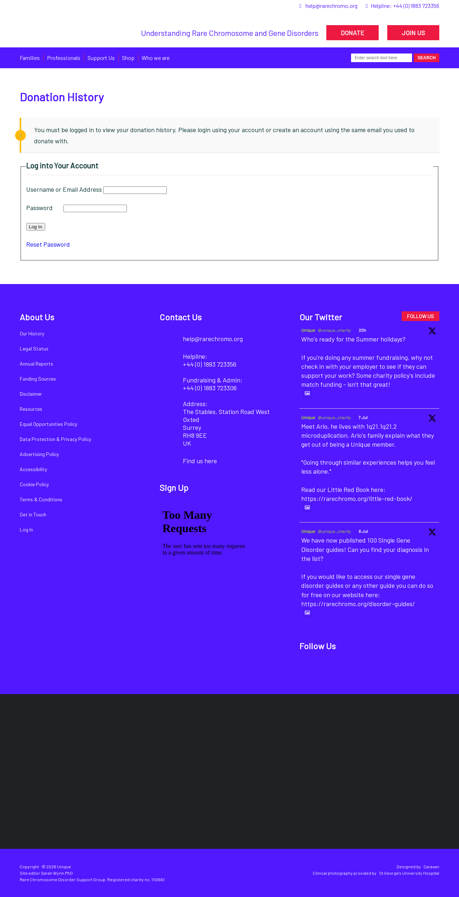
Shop (128, 57)
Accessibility (33, 469)
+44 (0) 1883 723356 (416, 5)
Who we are (156, 57)
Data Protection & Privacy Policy (55, 439)
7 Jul (363, 417)
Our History (32, 333)
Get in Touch (33, 514)
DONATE (352, 33)
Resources (31, 409)
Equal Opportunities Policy (48, 424)
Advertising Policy (39, 454)
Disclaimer (31, 394)
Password (39, 208)
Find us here (200, 461)
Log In (26, 529)
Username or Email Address (64, 189)
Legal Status (34, 348)
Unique (308, 330)
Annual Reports (36, 364)
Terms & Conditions (41, 499)
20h (362, 330)
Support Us (101, 57)
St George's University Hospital (409, 872)
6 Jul (363, 531)
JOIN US (413, 33)
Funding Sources (38, 379)
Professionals (63, 57)
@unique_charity (334, 330)
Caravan (431, 866)
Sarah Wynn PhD (57, 872)
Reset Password (48, 244)
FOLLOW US (420, 316)
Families (30, 57)
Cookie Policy (34, 484)
